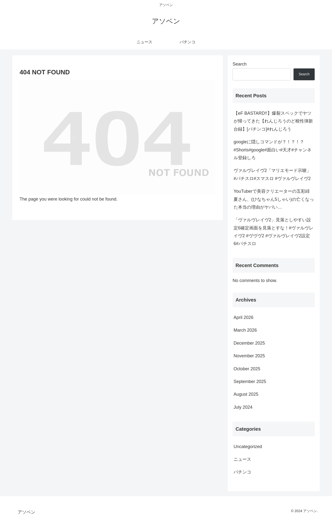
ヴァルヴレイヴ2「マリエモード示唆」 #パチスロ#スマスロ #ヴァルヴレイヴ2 (272, 174)
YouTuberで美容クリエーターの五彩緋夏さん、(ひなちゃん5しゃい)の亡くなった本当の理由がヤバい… (274, 199)
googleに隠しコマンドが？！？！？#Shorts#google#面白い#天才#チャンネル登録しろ (272, 149)
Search (240, 64)
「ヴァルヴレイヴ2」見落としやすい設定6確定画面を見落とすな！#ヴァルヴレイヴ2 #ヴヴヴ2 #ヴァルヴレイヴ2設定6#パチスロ (273, 231)
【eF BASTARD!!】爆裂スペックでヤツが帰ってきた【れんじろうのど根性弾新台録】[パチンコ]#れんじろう (273, 121)
